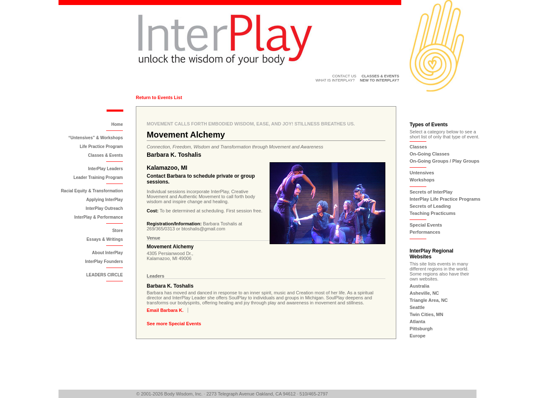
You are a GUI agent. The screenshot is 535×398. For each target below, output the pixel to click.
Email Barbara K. (165, 310)
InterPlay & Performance (98, 217)
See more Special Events (174, 323)
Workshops (422, 179)
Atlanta (417, 321)
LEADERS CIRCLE (104, 275)
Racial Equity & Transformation (92, 191)
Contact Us (344, 76)
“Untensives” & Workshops (96, 137)
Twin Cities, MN (426, 314)
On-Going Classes (429, 153)
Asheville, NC (424, 293)
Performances (425, 232)
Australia (419, 285)
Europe (417, 335)
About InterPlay (107, 252)
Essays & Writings (105, 239)
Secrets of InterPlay (431, 191)
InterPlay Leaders (105, 168)
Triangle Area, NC (429, 300)
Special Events (426, 224)
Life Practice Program (101, 146)
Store (117, 230)
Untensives (422, 172)
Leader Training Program (98, 177)
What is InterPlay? (335, 80)
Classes (418, 146)
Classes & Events (105, 155)
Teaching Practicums (433, 213)
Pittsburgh (421, 328)
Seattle (417, 307)
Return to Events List (159, 97)
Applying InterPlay (104, 199)
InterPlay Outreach (104, 208)
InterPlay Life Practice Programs (445, 199)
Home (117, 124)
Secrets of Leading (430, 206)
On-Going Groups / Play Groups (444, 160)
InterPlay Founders (104, 261)
